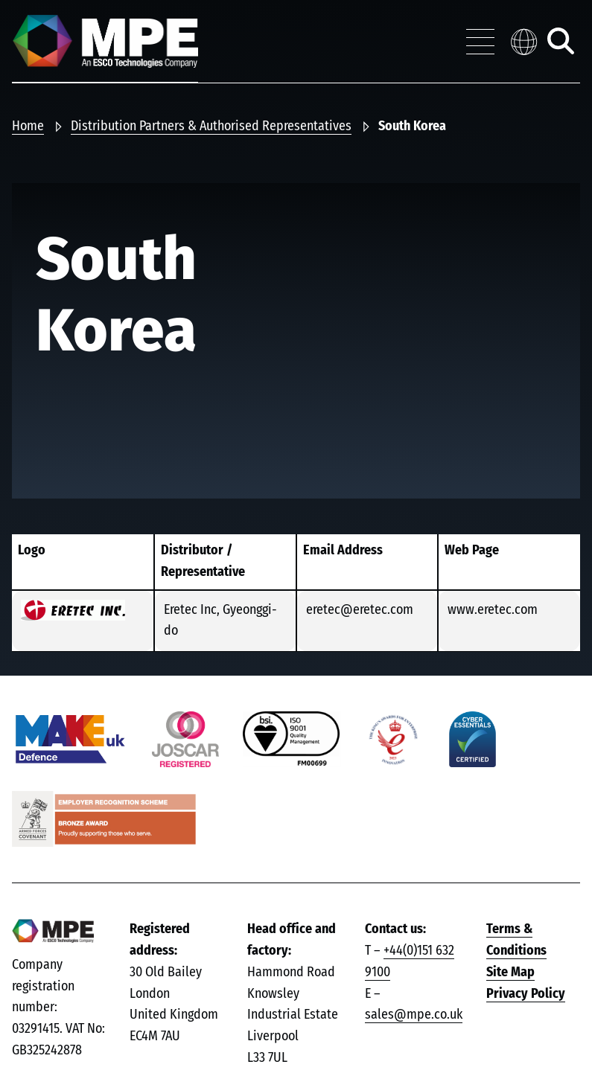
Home (28, 126)
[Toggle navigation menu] (480, 42)
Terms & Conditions (516, 940)
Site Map (510, 972)
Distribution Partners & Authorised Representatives (211, 126)
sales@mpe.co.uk (413, 1015)
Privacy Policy (525, 994)
